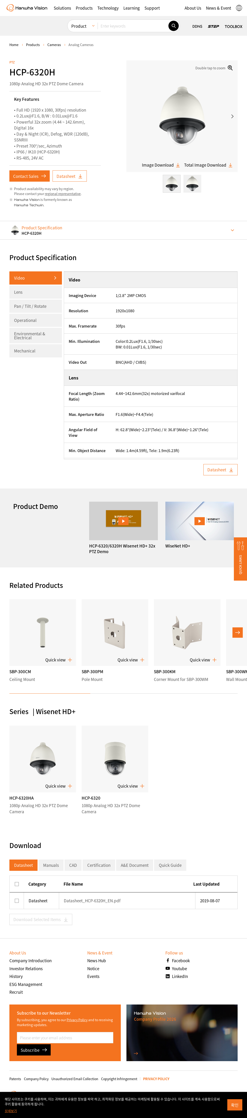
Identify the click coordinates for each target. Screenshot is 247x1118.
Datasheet (70, 176)
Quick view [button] (58, 659)
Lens (18, 292)
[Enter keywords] (133, 26)
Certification (98, 865)
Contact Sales (29, 176)
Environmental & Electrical (29, 335)
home (14, 44)
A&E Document (134, 865)
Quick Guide (170, 865)
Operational (25, 320)
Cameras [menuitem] (54, 44)
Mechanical (24, 351)
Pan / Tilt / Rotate (30, 306)
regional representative (63, 193)
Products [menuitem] (33, 44)
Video (19, 278)
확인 (235, 1105)
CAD (73, 865)
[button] (62, 8)
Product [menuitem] (78, 26)
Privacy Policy (77, 1019)
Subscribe (34, 1050)
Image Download (161, 165)
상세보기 (11, 1110)
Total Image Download (208, 165)
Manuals (51, 865)
